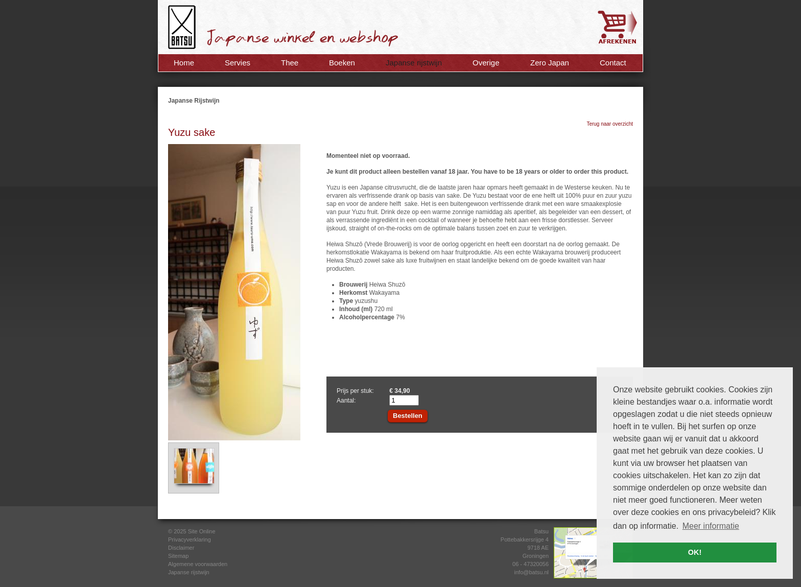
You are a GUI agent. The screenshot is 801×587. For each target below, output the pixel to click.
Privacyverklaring (189, 539)
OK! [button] (694, 552)
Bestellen (407, 415)
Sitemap (178, 556)
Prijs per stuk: (355, 390)
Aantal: (346, 400)
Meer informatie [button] (710, 526)
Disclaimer (181, 548)
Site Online (202, 531)
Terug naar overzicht (609, 124)
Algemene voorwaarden (197, 564)
